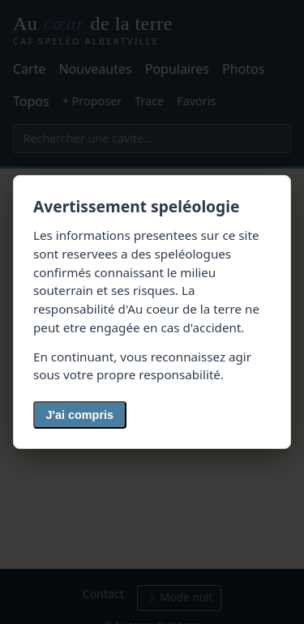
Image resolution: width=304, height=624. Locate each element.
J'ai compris (79, 414)
